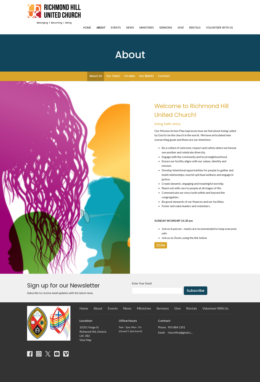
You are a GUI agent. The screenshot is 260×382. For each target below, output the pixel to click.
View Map (85, 340)
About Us (95, 76)
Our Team (113, 76)
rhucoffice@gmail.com (181, 332)
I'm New (129, 76)
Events (116, 27)
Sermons (165, 27)
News (130, 27)
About (100, 27)
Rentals (195, 27)
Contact (164, 76)
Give (180, 27)
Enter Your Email (142, 283)
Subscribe (195, 290)
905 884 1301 (176, 327)
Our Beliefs (146, 76)
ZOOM (161, 245)
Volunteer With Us (219, 27)
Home (87, 27)
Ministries (146, 27)
